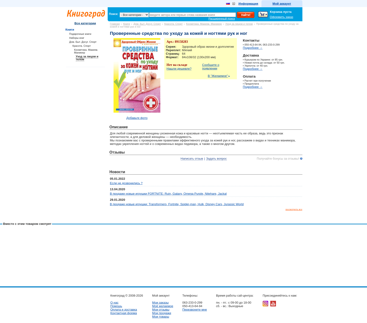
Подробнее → (253, 48)
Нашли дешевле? (179, 68)
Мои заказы (160, 302)
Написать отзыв (192, 158)
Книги (126, 23)
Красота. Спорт (173, 23)
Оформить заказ (281, 17)
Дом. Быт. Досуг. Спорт (147, 23)
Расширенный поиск (222, 18)
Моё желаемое (162, 306)
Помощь (116, 306)
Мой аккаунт (281, 3)
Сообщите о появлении (210, 66)
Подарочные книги (80, 33)
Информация (248, 3)
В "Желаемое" (218, 76)
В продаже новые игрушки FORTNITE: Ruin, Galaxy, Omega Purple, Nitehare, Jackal (168, 193)
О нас (114, 302)
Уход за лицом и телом (239, 23)
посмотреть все (294, 209)
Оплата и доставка (123, 309)
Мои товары (160, 316)
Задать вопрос (216, 158)
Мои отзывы (160, 309)
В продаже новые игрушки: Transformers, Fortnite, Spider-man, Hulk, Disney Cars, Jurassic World (177, 204)
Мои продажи (161, 313)
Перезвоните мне (194, 309)
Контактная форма (123, 313)
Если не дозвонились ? (126, 183)
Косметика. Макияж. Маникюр (204, 23)
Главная (115, 23)
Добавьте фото (137, 118)
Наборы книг (76, 37)
